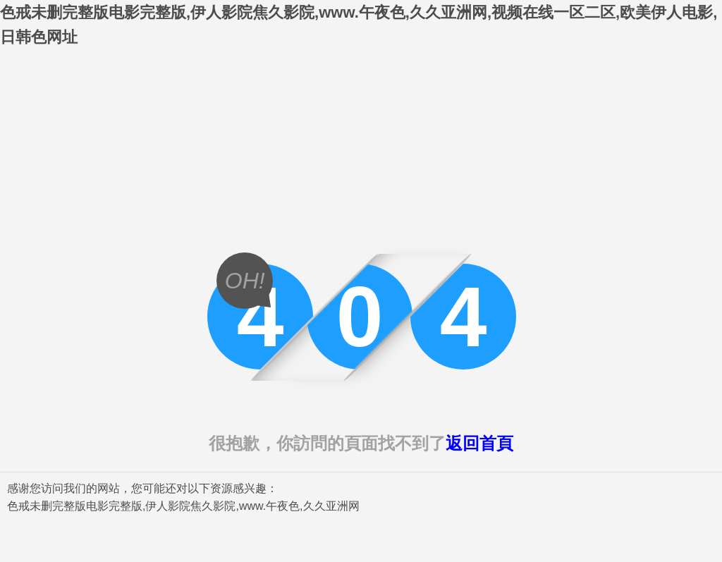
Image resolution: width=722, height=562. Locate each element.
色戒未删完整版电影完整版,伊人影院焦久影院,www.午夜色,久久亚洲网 (183, 506)
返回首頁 (479, 443)
